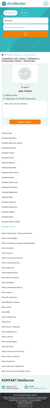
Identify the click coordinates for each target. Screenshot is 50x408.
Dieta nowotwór (8, 248)
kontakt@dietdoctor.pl (37, 388)
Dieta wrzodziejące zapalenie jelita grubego (18, 243)
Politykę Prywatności (24, 402)
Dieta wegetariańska (10, 272)
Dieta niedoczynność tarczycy (13, 351)
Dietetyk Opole (7, 217)
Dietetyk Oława (7, 197)
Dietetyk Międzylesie (9, 192)
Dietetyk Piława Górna (10, 172)
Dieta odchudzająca (9, 341)
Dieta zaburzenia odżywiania (13, 366)
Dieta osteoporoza (9, 317)
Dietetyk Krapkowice (9, 207)
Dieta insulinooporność (11, 263)
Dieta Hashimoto (8, 361)
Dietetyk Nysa (7, 133)
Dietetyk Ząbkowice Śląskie (12, 143)
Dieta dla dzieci (8, 346)
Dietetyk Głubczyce (9, 202)
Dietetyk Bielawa (8, 177)
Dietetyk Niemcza (8, 162)
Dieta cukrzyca (7, 336)
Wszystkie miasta (8, 226)
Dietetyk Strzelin (8, 158)
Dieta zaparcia (7, 253)
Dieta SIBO (6, 312)
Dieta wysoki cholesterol (11, 327)
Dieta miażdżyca (8, 282)
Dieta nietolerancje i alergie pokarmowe (17, 233)
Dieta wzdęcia (7, 292)
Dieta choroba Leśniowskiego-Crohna (16, 371)
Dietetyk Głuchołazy (9, 138)
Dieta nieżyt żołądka (9, 238)
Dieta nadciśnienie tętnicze (12, 287)
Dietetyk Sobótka (8, 212)
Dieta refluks (6, 307)
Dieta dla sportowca (9, 297)
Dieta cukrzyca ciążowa (11, 356)
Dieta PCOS (6, 322)
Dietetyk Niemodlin (9, 167)
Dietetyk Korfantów (9, 148)
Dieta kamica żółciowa (10, 277)
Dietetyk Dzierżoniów (10, 182)
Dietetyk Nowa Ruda (9, 187)
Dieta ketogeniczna (9, 331)
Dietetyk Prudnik (8, 153)
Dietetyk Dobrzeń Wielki (11, 222)
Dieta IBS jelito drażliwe (11, 302)
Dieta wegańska (8, 267)
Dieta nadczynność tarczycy (12, 258)
